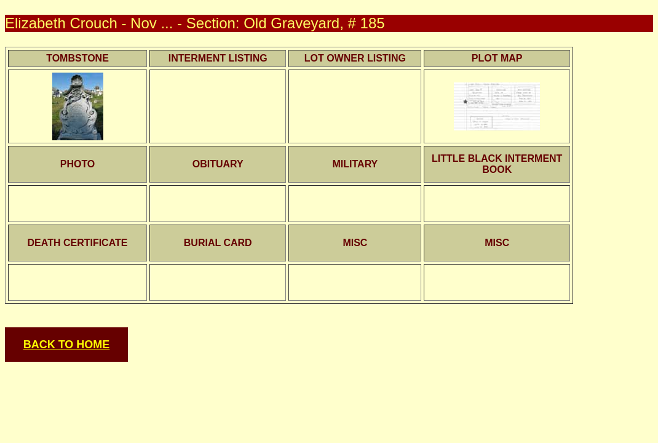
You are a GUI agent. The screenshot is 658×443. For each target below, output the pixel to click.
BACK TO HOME (66, 344)
